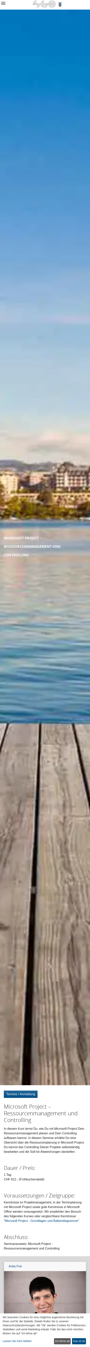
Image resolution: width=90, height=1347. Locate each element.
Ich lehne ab (62, 1341)
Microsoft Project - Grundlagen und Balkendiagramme (41, 1220)
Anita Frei (15, 1266)
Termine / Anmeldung (20, 1094)
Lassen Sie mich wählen (17, 1341)
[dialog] (45, 1330)
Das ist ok (79, 1341)
